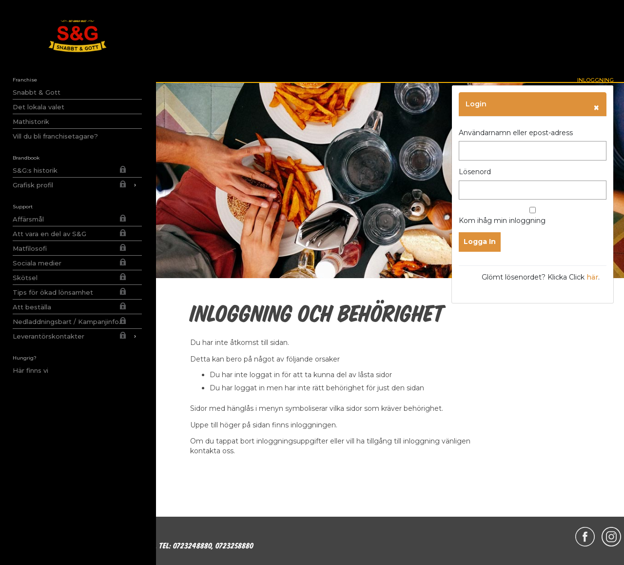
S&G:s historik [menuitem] (35, 170)
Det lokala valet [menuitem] (38, 107)
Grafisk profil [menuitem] (77, 185)
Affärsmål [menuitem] (28, 219)
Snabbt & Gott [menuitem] (36, 92)
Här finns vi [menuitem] (30, 370)
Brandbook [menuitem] (26, 158)
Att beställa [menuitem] (32, 307)
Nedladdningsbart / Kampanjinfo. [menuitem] (66, 321)
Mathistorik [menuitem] (31, 121)
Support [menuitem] (23, 206)
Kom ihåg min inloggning (532, 216)
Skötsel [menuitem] (25, 278)
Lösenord (475, 171)
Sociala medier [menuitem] (37, 263)
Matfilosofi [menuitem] (30, 248)
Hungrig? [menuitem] (25, 358)
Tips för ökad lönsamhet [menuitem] (53, 292)
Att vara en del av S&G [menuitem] (49, 234)
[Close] (596, 107)
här (592, 277)
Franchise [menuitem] (25, 80)
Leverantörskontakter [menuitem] (77, 336)
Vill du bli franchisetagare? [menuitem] (55, 136)
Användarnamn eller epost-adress (516, 132)
